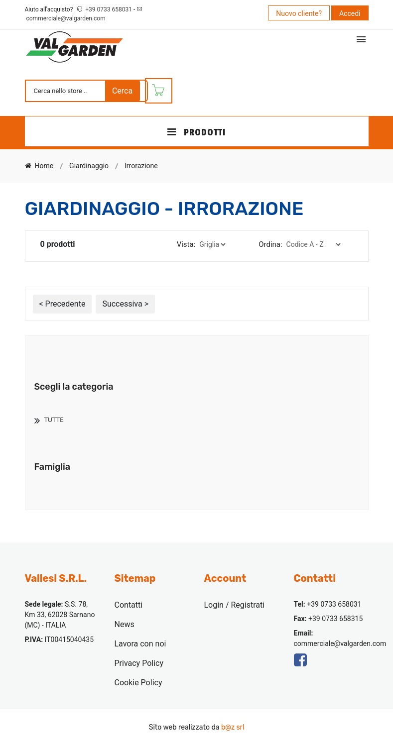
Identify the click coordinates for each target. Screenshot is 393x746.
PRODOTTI (196, 132)
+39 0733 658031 (109, 9)
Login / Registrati (234, 605)
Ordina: (270, 244)
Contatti (129, 605)
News (124, 624)
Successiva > (125, 304)
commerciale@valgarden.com (65, 18)
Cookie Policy (138, 682)
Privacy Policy (139, 663)
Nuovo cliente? (299, 13)
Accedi (350, 13)
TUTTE (54, 420)
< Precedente (62, 304)
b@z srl (232, 727)
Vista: (186, 244)
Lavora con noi (140, 643)
